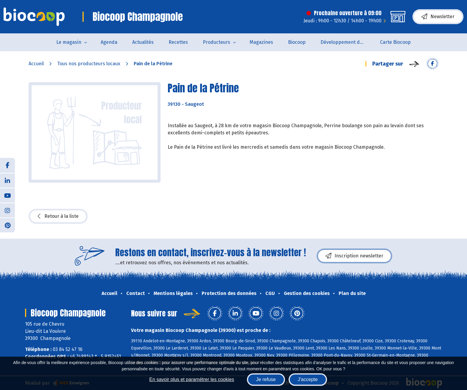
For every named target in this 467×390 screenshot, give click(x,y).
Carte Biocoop (395, 42)
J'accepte (308, 379)
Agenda (109, 42)
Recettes (178, 42)
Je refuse (266, 379)
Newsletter (437, 17)
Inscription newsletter (354, 256)
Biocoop (297, 42)
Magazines (261, 42)
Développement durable (346, 42)
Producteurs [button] (216, 42)
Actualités (143, 42)
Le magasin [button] (68, 42)
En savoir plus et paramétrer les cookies (191, 379)
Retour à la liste (58, 216)
